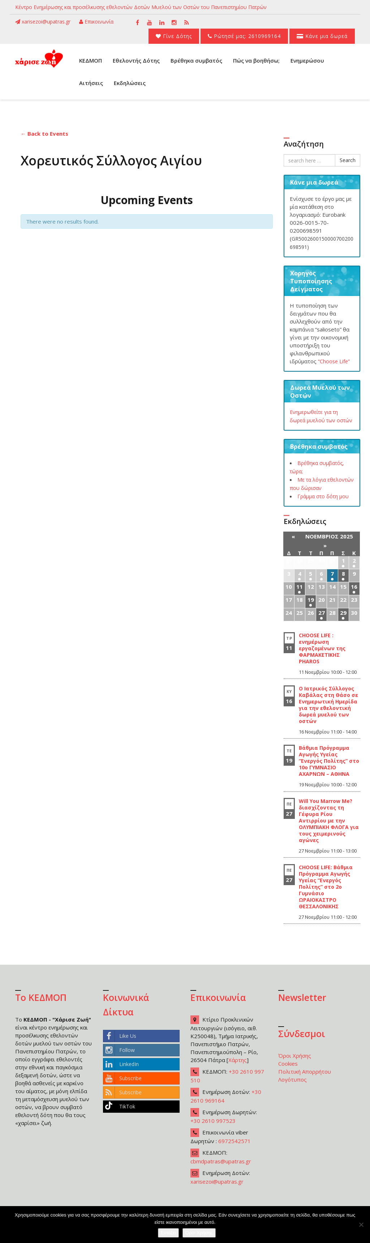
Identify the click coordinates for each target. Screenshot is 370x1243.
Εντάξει (168, 1232)
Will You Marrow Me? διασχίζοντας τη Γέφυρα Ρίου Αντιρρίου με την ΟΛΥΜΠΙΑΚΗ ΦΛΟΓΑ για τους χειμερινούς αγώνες (329, 821)
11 (299, 586)
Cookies (288, 1063)
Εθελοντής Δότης (136, 60)
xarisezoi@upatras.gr (42, 21)
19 (310, 599)
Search (348, 160)
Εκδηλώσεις (130, 82)
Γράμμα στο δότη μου (323, 496)
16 (354, 586)
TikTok (119, 1106)
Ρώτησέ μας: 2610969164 (244, 36)
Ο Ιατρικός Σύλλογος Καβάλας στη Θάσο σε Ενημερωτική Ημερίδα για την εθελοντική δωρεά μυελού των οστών (328, 704)
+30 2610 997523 (213, 1120)
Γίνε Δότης (174, 36)
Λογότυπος (292, 1079)
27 (321, 612)
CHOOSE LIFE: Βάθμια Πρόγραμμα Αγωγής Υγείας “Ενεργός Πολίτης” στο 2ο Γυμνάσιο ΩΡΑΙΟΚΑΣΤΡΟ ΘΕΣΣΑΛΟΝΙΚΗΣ (326, 887)
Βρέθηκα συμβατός (196, 60)
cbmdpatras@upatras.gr (220, 1161)
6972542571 (234, 1141)
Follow (119, 1050)
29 (343, 612)
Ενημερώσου (307, 60)
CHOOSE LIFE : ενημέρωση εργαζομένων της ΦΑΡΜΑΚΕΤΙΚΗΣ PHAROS (322, 648)
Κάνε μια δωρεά (322, 36)
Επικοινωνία (96, 21)
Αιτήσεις (91, 82)
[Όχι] (361, 1224)
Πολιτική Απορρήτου (304, 1071)
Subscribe (122, 1078)
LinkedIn (121, 1064)
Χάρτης (237, 1060)
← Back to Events (44, 133)
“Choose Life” (334, 361)
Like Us (119, 1036)
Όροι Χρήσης (294, 1055)
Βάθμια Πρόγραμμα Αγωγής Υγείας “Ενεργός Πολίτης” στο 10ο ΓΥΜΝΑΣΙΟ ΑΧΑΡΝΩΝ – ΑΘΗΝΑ (329, 760)
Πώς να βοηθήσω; (256, 60)
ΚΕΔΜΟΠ (90, 60)
